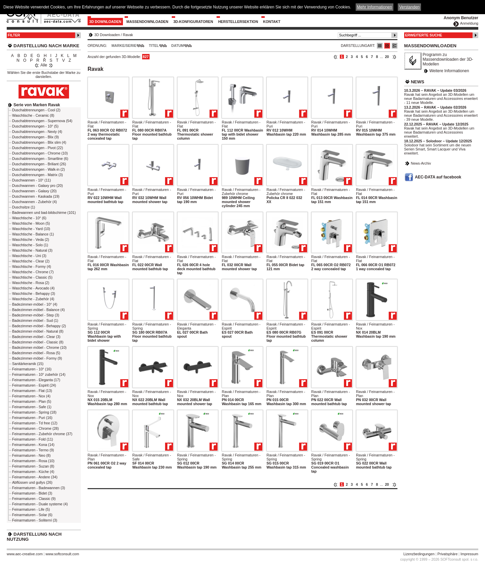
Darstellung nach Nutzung (34, 537)
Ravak (128, 35)
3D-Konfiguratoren (193, 22)
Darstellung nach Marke (46, 45)
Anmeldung (469, 23)
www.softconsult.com (62, 554)
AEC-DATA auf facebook (438, 177)
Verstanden (409, 7)
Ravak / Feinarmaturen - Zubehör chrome (241, 192)
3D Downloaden (105, 22)
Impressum (469, 554)
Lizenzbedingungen (418, 554)
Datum (177, 46)
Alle (43, 65)
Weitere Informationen (449, 70)
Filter (14, 35)
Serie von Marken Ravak (36, 105)
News (417, 81)
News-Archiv (421, 163)
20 (387, 57)
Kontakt (271, 22)
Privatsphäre (448, 554)
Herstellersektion (238, 22)
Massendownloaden (147, 22)
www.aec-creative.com (25, 554)
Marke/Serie (123, 46)
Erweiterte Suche (423, 35)
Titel (154, 46)
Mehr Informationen (374, 7)
